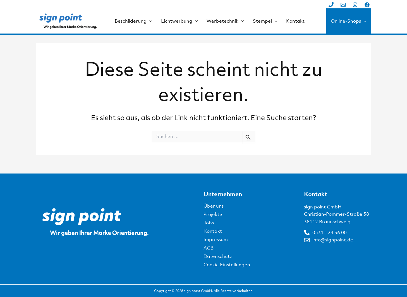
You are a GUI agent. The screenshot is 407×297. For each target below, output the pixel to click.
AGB (209, 248)
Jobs (209, 222)
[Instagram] (355, 4)
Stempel (265, 21)
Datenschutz (218, 256)
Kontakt (295, 21)
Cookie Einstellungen (227, 264)
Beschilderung (133, 21)
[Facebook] (367, 4)
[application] (149, 21)
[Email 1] (343, 4)
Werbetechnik (225, 21)
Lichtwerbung (179, 21)
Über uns (214, 206)
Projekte (213, 214)
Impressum (216, 239)
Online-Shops (349, 21)
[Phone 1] (331, 4)
